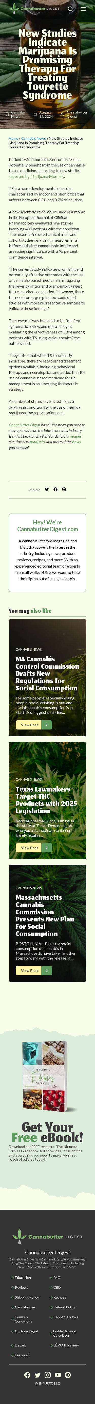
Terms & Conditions (23, 1319)
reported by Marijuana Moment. (37, 176)
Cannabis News (33, 138)
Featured (22, 1355)
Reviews (21, 1287)
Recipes (59, 1297)
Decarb (20, 1345)
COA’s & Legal (26, 1331)
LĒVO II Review (66, 1345)
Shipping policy (27, 1297)
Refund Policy (64, 1307)
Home (13, 138)
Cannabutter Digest (24, 424)
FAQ (57, 1277)
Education (23, 1277)
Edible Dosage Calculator (64, 1333)
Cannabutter (25, 1307)
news (76, 441)
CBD (57, 1287)
